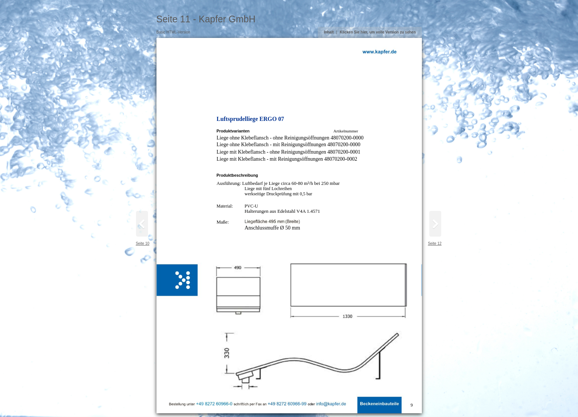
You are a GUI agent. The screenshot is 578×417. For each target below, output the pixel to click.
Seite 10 (142, 243)
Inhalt (329, 32)
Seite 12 (435, 243)
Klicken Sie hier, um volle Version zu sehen (378, 32)
